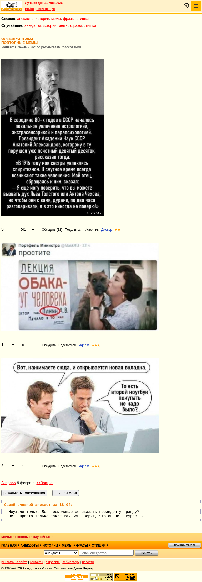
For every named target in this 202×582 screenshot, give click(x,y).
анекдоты (25, 19)
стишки (83, 19)
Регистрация (45, 9)
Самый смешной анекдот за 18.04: (38, 505)
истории (42, 19)
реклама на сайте (14, 562)
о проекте (53, 562)
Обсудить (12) (52, 230)
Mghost (83, 345)
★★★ (96, 345)
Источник (91, 230)
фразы (68, 19)
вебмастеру (70, 562)
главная (9, 545)
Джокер (106, 230)
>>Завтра (44, 483)
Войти (29, 9)
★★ (117, 230)
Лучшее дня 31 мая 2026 (44, 3)
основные (23, 537)
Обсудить (49, 345)
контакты (36, 562)
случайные (41, 537)
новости (88, 562)
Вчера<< (8, 483)
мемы (56, 19)
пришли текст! (184, 545)
